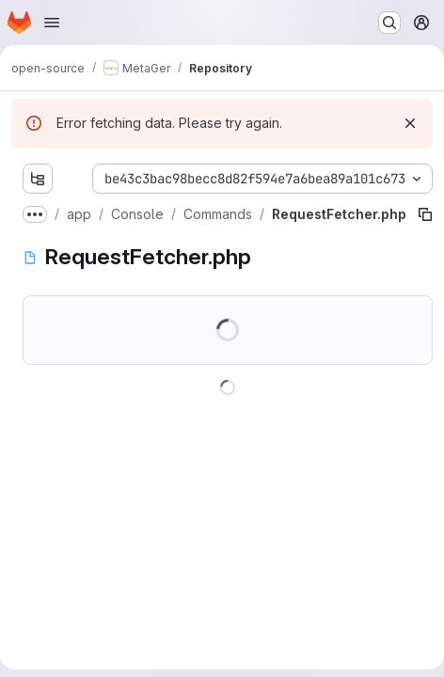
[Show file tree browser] (38, 179)
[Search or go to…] (389, 22)
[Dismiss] (410, 123)
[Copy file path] (425, 214)
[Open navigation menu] (52, 23)
